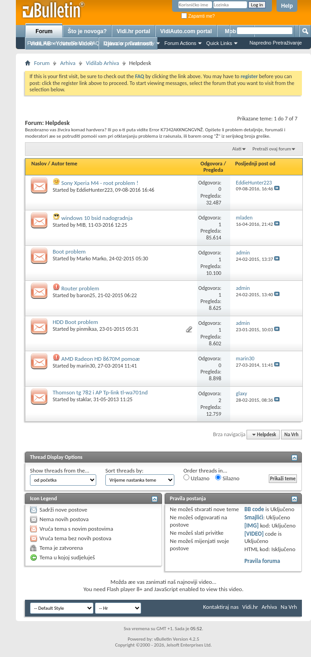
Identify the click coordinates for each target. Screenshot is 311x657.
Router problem (80, 288)
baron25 (86, 295)
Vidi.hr (250, 606)
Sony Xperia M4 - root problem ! (99, 182)
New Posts (73, 43)
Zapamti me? (198, 16)
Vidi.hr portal (133, 31)
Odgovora (212, 163)
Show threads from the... (59, 470)
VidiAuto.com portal (186, 31)
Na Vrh (291, 435)
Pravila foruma (262, 560)
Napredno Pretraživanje (275, 42)
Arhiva (67, 63)
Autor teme (64, 163)
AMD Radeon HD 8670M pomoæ (100, 358)
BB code (254, 509)
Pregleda (213, 170)
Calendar (114, 43)
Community (141, 43)
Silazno (227, 478)
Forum (43, 31)
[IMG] (251, 525)
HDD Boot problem (75, 322)
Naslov (39, 163)
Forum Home (41, 43)
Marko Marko (92, 258)
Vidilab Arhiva (102, 63)
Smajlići (253, 517)
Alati (236, 149)
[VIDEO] (254, 533)
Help (287, 6)
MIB (81, 225)
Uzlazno (196, 478)
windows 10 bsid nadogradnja (97, 217)
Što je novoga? (87, 31)
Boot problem (69, 251)
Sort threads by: (124, 470)
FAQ (94, 43)
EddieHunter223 (95, 190)
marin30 (86, 366)
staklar (84, 399)
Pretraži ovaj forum (271, 149)
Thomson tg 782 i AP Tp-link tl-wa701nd (100, 392)
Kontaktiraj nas (220, 606)
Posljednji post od (255, 163)
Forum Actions (180, 43)
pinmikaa (87, 329)
